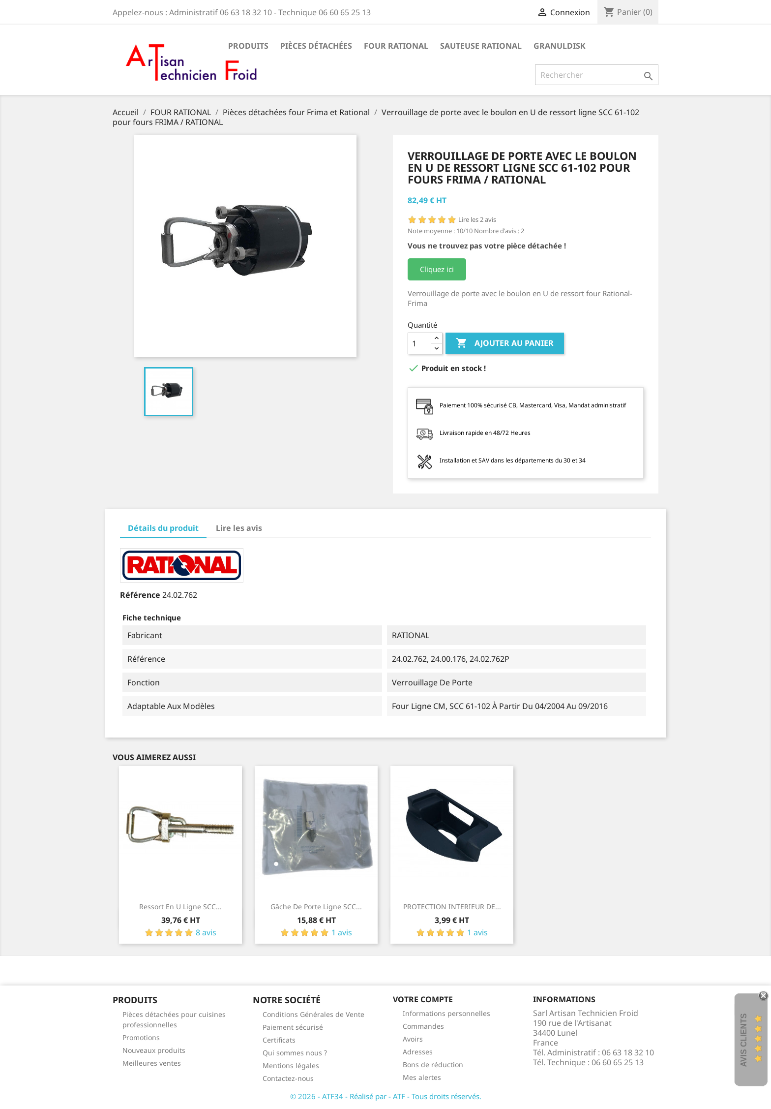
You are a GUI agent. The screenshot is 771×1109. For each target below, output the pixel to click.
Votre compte (423, 999)
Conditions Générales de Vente (313, 1014)
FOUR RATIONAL (396, 45)
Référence (140, 595)
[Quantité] (419, 343)
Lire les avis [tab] (239, 528)
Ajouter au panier (505, 343)
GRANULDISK (560, 45)
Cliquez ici (437, 269)
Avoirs (413, 1039)
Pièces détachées (316, 45)
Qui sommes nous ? (295, 1052)
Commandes (423, 1026)
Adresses (418, 1051)
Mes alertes (422, 1077)
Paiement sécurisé (293, 1027)
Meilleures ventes (151, 1063)
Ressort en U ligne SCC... (180, 906)
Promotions (141, 1037)
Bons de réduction (433, 1064)
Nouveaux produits (153, 1050)
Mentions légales (291, 1065)
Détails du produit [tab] (163, 528)
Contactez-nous (288, 1078)
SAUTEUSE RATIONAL (481, 45)
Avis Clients (744, 1040)
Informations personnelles (446, 1013)
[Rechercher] (596, 74)
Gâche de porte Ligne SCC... (316, 906)
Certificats (279, 1040)
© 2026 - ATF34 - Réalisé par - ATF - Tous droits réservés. (385, 1096)
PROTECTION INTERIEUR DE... (452, 906)
